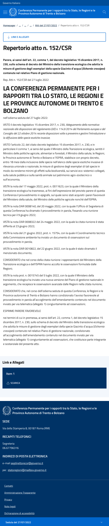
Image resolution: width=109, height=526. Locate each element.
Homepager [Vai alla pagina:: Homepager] (9, 25)
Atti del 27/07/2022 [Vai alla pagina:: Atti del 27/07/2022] (46, 25)
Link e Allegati (18, 37)
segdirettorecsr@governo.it (27, 463)
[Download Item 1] (13, 383)
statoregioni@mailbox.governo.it (27, 470)
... (20, 25)
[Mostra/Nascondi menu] (5, 12)
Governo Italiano (11, 3)
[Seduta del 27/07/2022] (54, 522)
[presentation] (104, 12)
